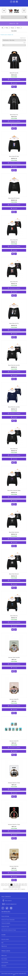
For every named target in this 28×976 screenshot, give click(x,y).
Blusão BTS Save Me (14, 72)
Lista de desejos (5, 962)
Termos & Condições (6, 923)
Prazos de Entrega (5, 916)
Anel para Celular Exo (14, 866)
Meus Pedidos (4, 958)
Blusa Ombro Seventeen (14, 532)
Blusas (18, 27)
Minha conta (4, 955)
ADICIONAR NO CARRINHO (14, 79)
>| (18, 886)
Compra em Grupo (5, 926)
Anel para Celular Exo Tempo (14, 782)
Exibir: (24, 42)
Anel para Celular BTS (14, 699)
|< (2, 884)
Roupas (12, 27)
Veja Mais (14, 83)
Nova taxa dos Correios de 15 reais (9, 930)
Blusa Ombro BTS (14, 239)
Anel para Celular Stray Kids (14, 657)
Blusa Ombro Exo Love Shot (14, 365)
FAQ (2, 942)
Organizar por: (23, 37)
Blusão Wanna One (14, 114)
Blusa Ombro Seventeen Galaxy (14, 490)
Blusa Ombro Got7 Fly (14, 323)
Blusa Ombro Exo (14, 448)
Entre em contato (5, 939)
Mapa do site (4, 946)
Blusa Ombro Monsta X (14, 573)
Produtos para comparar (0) (7, 34)
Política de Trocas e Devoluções (8, 919)
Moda (7, 27)
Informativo (4, 965)
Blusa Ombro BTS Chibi (14, 156)
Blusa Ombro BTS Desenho (14, 198)
